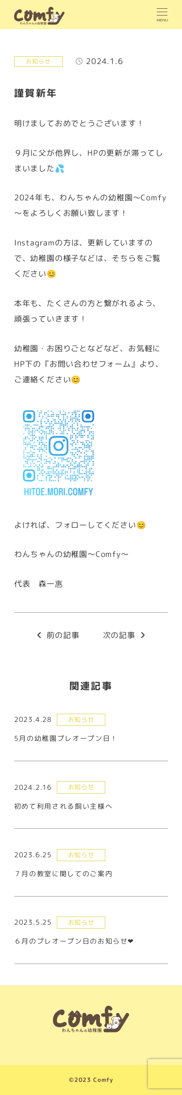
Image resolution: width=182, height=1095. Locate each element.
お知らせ (38, 61)
